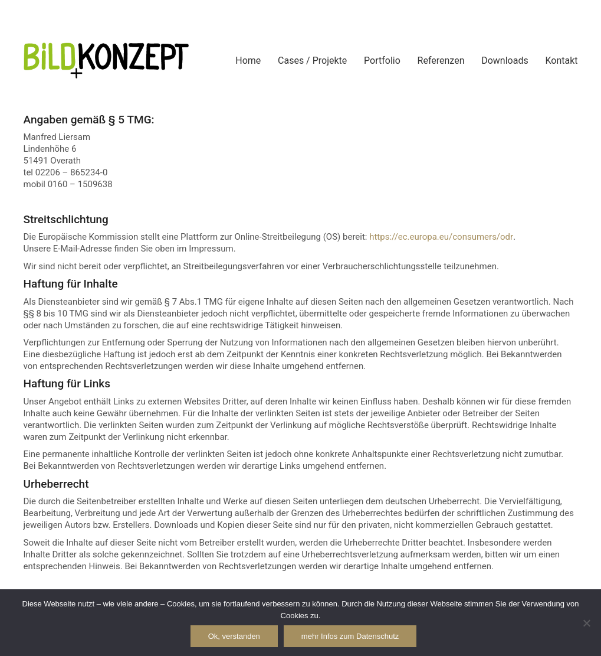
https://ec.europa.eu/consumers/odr (441, 236)
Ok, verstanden (234, 636)
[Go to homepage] (106, 61)
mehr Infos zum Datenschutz (350, 636)
